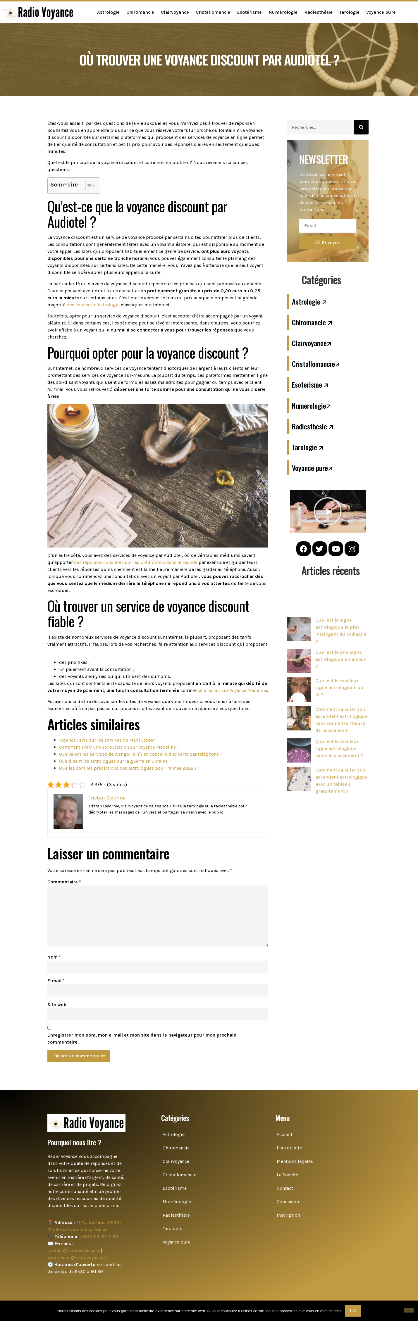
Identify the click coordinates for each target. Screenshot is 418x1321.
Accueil (284, 1134)
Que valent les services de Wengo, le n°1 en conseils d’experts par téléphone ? (141, 754)
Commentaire (64, 882)
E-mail (56, 980)
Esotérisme (249, 12)
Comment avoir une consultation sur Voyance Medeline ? (119, 747)
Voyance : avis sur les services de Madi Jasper (107, 740)
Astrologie (108, 12)
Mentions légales (295, 1161)
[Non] (409, 1310)
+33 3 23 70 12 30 (99, 1236)
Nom (54, 957)
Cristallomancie (213, 12)
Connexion (288, 1201)
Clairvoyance (175, 12)
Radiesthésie (318, 12)
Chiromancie (140, 12)
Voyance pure (381, 12)
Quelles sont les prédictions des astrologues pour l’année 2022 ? (128, 768)
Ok (353, 1310)
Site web (56, 1004)
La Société (287, 1174)
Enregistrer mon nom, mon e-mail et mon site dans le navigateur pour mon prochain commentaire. (141, 1038)
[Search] (361, 127)
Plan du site (289, 1148)
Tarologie (349, 12)
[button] (327, 511)
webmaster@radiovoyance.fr (77, 1257)
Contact (285, 1188)
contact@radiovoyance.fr (73, 1250)
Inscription (288, 1215)
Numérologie (283, 12)
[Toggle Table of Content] (87, 186)
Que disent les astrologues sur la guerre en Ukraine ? (115, 761)
